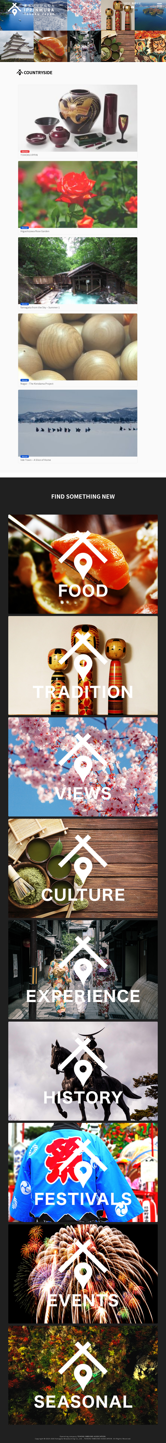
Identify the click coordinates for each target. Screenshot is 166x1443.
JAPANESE (124, 3)
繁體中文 (136, 3)
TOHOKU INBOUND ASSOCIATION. (91, 1436)
